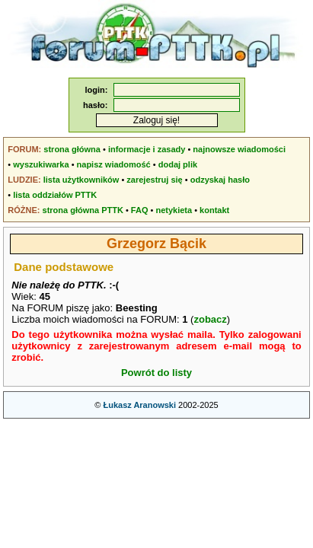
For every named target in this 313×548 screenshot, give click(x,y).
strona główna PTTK (83, 210)
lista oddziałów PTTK (55, 194)
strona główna (72, 149)
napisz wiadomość (114, 164)
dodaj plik (177, 164)
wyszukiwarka (41, 164)
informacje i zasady (147, 149)
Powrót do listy (156, 372)
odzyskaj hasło (220, 179)
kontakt (214, 210)
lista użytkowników (81, 179)
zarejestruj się (154, 179)
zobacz (209, 319)
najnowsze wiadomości (239, 149)
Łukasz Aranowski (139, 404)
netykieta (173, 210)
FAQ (140, 210)
